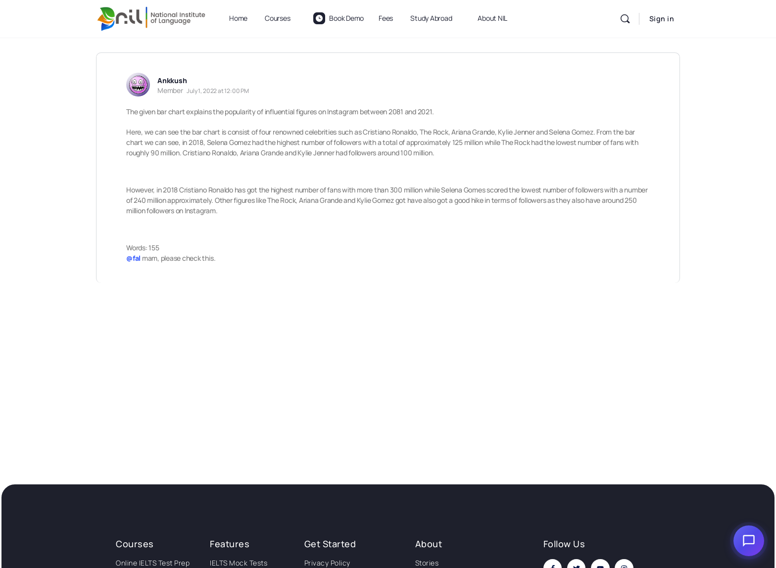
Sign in (662, 18)
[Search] (625, 19)
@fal (133, 258)
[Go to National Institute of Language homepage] (151, 17)
